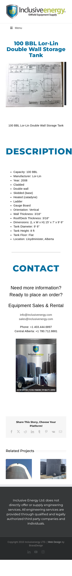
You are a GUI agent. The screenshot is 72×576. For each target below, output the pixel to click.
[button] (9, 469)
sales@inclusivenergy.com (36, 319)
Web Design (54, 542)
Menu (16, 27)
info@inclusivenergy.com (36, 314)
